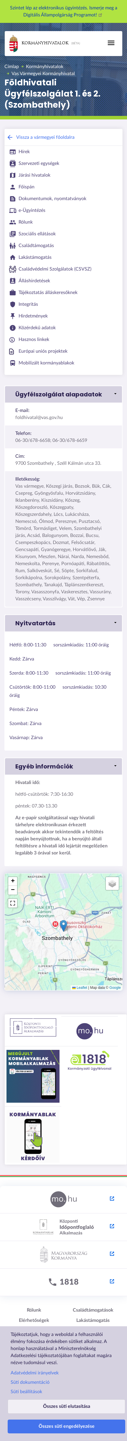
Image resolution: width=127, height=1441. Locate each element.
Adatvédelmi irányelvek (35, 1373)
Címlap (11, 66)
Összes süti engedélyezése (67, 1426)
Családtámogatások (93, 1310)
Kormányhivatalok (38, 43)
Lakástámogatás (93, 1320)
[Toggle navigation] (111, 43)
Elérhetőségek (34, 1320)
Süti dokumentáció (30, 1382)
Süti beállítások (26, 1391)
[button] (63, 394)
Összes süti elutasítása (66, 1406)
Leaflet (79, 988)
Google (115, 988)
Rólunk (34, 1310)
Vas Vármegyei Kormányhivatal (43, 73)
